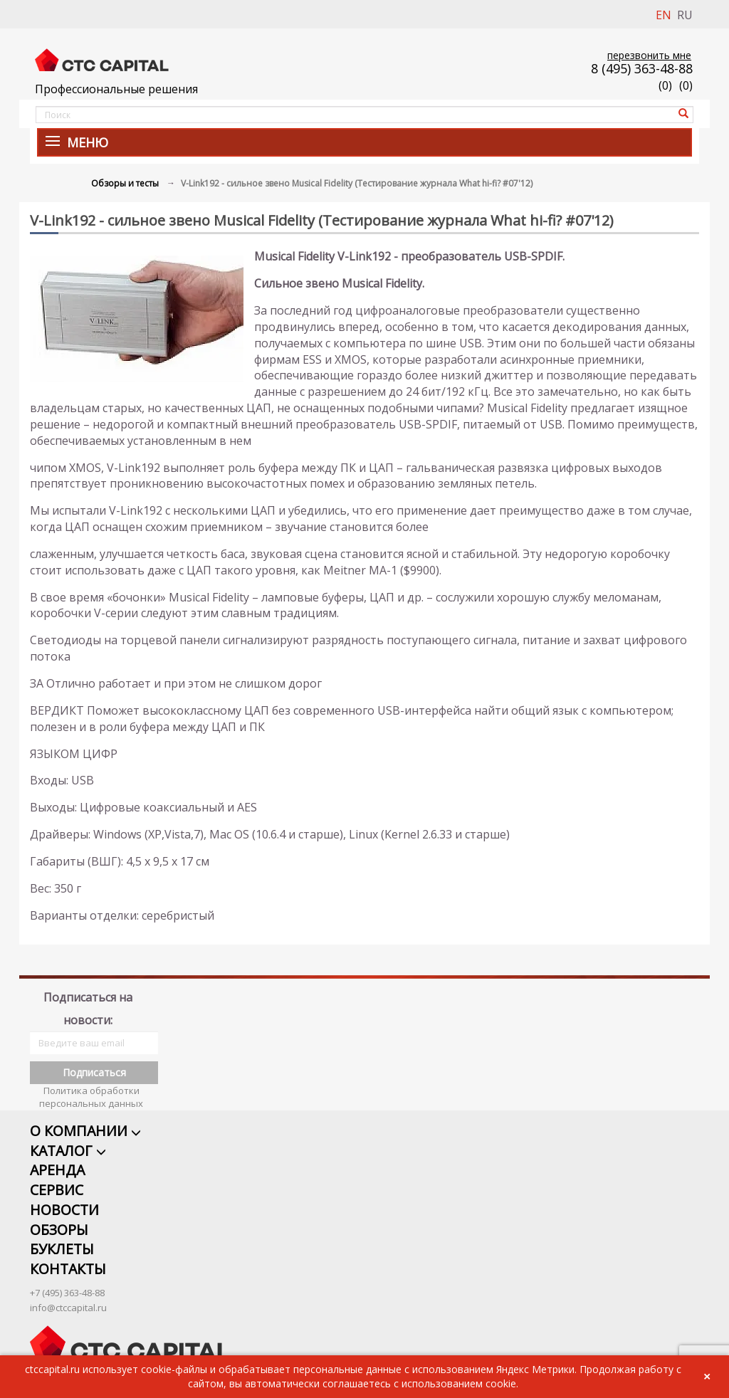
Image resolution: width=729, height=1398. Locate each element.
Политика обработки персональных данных (91, 1078)
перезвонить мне (649, 55)
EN (663, 15)
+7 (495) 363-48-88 (67, 1274)
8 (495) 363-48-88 (642, 68)
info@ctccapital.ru (68, 1289)
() (686, 85)
